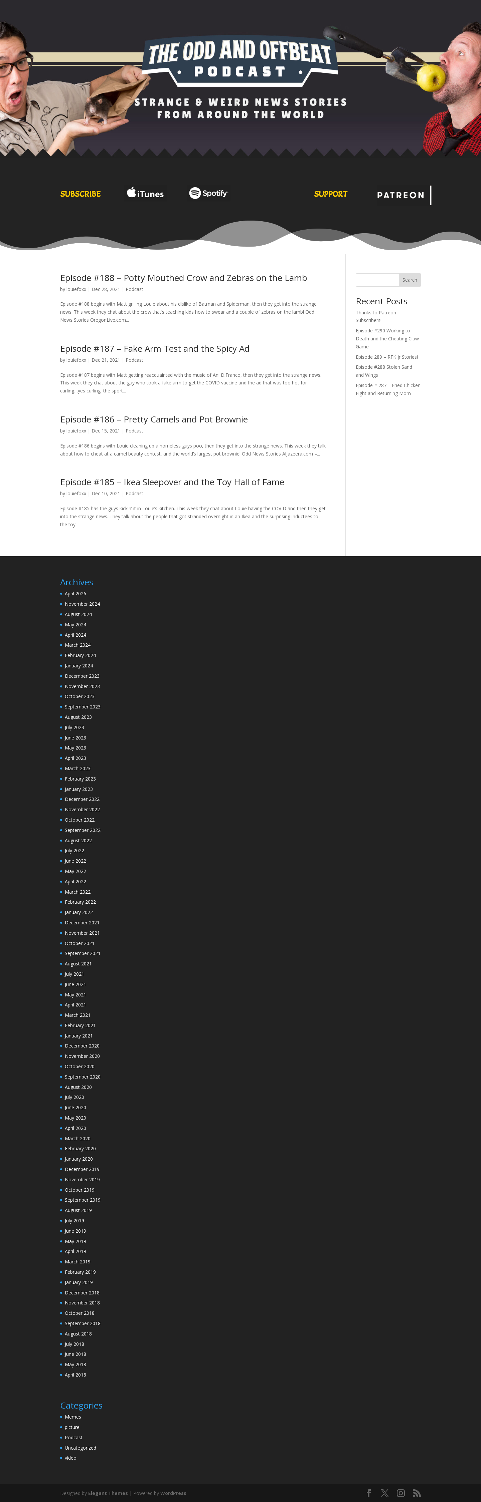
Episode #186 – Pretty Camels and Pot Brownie (154, 419)
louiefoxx (76, 289)
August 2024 (78, 614)
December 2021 (82, 922)
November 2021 (82, 933)
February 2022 (80, 902)
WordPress (173, 1493)
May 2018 (75, 1364)
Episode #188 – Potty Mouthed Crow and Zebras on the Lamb (183, 278)
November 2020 (82, 1056)
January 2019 (79, 1282)
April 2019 (75, 1251)
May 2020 (75, 1118)
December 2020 (82, 1045)
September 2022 (83, 830)
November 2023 (82, 686)
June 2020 (75, 1107)
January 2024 (79, 665)
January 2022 (79, 912)
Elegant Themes (108, 1493)
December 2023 (82, 676)
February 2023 (80, 779)
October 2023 (80, 696)
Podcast (134, 289)
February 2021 (80, 1025)
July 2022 (74, 850)
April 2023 (75, 758)
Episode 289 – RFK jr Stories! (387, 357)
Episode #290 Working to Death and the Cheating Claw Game (387, 338)
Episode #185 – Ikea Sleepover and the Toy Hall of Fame (172, 482)
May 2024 (75, 624)
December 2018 (82, 1292)
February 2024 (80, 655)
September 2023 (83, 706)
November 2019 (82, 1179)
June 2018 (75, 1354)
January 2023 (79, 789)
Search (410, 280)
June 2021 (75, 984)
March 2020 (78, 1138)
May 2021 (75, 994)
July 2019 (74, 1220)
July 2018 (74, 1344)
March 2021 (78, 1015)
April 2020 (75, 1128)
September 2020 (83, 1077)
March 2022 (78, 892)
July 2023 (74, 727)
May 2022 (75, 871)
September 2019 (83, 1200)
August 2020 (78, 1087)
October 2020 (80, 1066)
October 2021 (80, 943)
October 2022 (80, 820)
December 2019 (82, 1169)
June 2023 (75, 737)
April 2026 (75, 593)
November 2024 (82, 604)
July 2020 (74, 1097)
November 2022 (82, 809)
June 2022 (75, 861)
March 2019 (78, 1261)
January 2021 (79, 1035)
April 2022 (75, 881)
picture (72, 1427)
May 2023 (75, 747)
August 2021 (78, 963)
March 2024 (78, 645)
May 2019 (75, 1241)
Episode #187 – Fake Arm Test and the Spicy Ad (155, 348)
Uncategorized (80, 1448)
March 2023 (78, 768)
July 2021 (74, 974)
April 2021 (75, 1004)
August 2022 (78, 840)
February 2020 (80, 1148)
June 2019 (75, 1231)
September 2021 (83, 953)
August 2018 (78, 1333)
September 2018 (83, 1323)
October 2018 (80, 1313)
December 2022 (82, 799)
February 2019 (80, 1272)
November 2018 (82, 1302)
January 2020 (79, 1159)
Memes (73, 1417)
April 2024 (75, 635)
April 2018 (75, 1375)
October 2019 (80, 1190)
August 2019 (78, 1210)
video (70, 1458)
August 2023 (78, 717)
